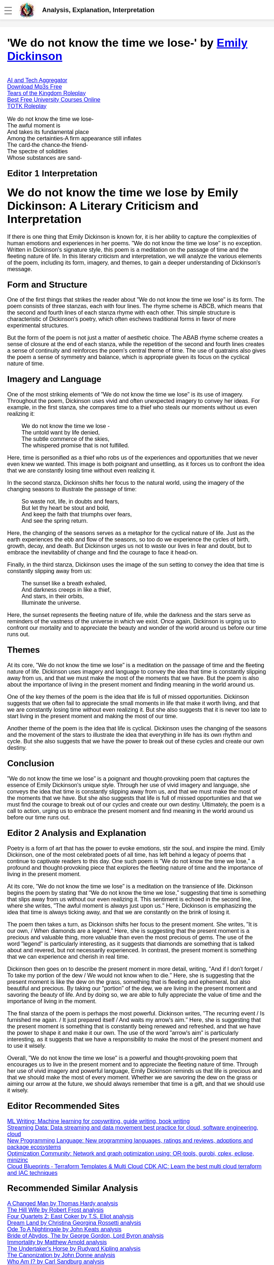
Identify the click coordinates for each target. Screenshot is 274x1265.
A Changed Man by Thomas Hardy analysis (62, 1203)
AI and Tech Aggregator (37, 80)
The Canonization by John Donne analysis (61, 1255)
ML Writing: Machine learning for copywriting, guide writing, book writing (98, 1121)
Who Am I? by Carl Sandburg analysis (55, 1262)
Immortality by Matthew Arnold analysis (57, 1242)
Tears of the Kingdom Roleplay (46, 93)
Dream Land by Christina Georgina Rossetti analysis (74, 1223)
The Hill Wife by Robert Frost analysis (55, 1210)
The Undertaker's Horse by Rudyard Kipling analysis (73, 1249)
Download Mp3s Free (34, 87)
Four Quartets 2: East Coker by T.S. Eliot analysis (70, 1216)
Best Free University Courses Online (53, 100)
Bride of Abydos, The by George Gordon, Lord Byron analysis (85, 1236)
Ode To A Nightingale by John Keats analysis (64, 1229)
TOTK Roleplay (26, 106)
